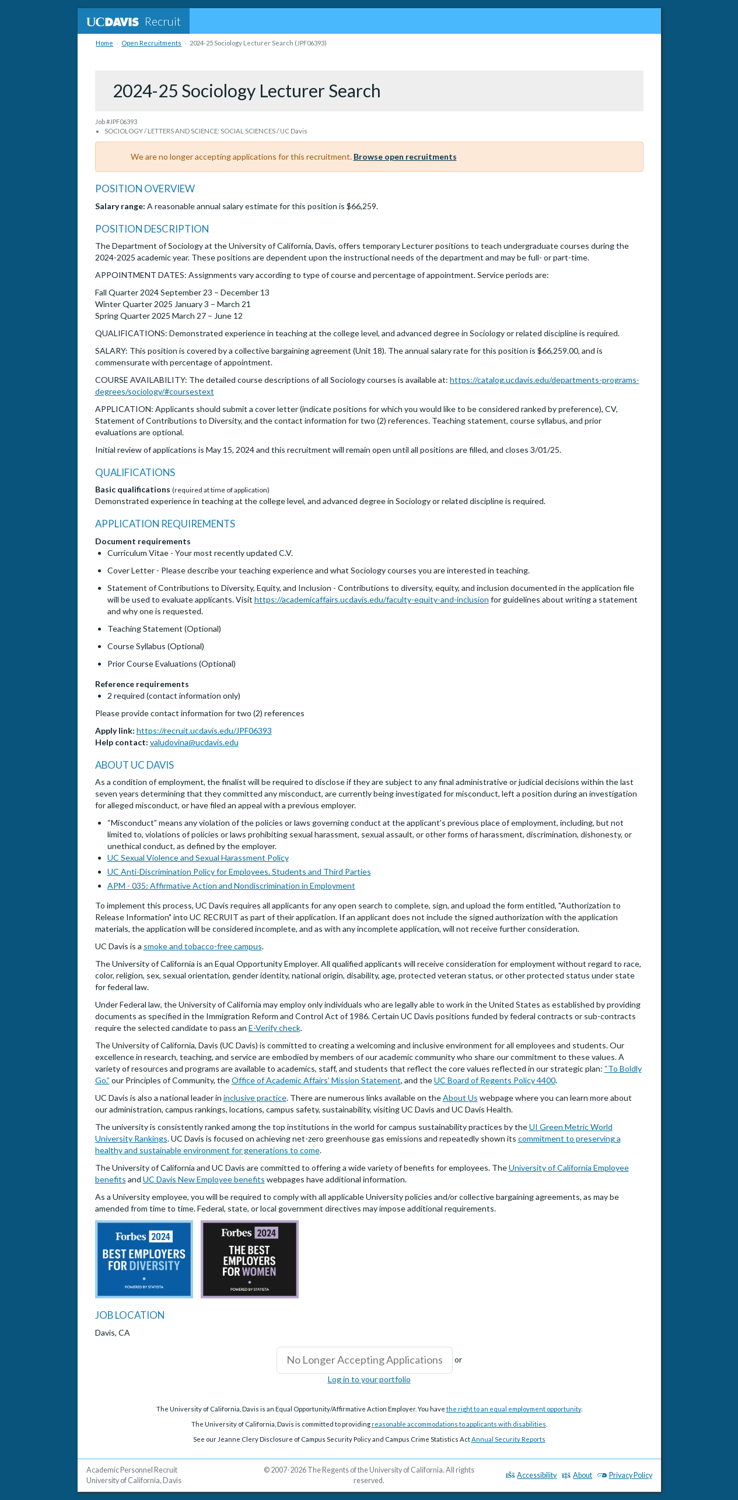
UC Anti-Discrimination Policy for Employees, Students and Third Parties (239, 871)
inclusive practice (254, 1098)
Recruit (133, 21)
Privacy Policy (624, 1475)
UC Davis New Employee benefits (204, 1179)
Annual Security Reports (508, 1439)
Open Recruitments (151, 43)
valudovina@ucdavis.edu (194, 742)
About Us (460, 1098)
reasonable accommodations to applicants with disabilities (459, 1424)
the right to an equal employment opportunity (513, 1409)
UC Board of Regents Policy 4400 (494, 1080)
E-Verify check (274, 1028)
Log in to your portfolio (369, 1379)
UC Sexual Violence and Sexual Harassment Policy (198, 857)
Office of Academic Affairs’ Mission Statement (316, 1080)
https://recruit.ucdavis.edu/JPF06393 (204, 730)
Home (104, 43)
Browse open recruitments (405, 156)
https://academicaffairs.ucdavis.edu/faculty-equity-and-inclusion (371, 599)
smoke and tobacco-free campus (203, 946)
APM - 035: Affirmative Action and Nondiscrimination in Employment (231, 885)
